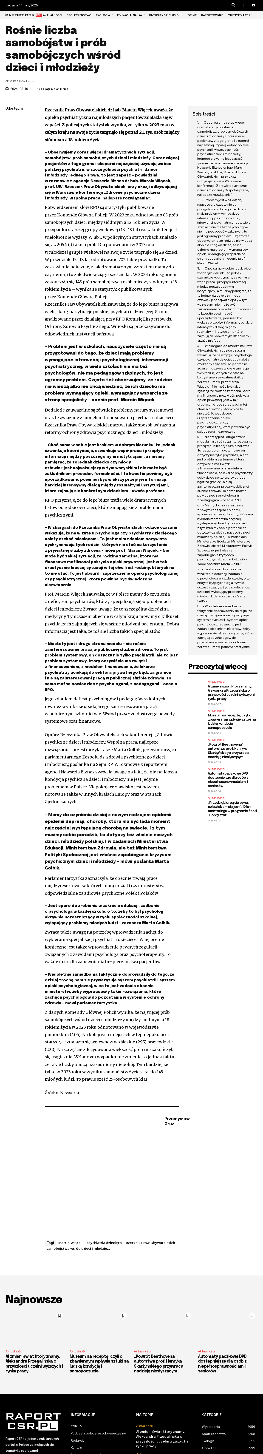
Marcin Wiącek (70, 1242)
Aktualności (216, 682)
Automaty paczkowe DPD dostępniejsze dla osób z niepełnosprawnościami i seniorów (228, 780)
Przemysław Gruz (52, 89)
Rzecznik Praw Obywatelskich (150, 1242)
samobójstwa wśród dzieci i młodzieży (78, 1248)
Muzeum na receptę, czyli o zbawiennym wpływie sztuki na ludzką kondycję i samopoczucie (232, 722)
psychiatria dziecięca (104, 1242)
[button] (233, 5)
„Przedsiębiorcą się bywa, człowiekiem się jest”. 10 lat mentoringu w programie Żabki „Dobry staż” (232, 809)
